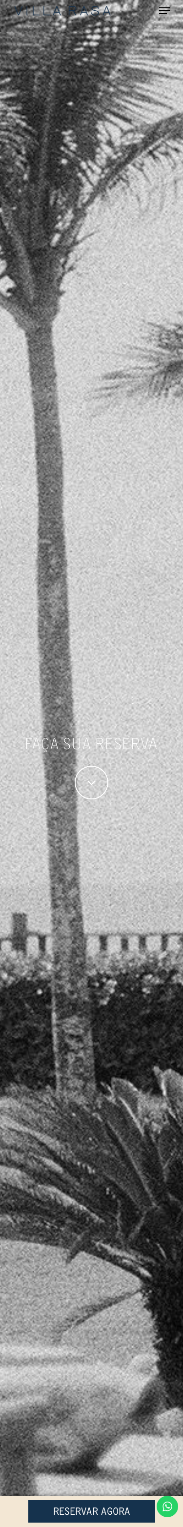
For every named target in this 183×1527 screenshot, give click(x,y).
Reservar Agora (91, 1511)
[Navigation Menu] (164, 11)
